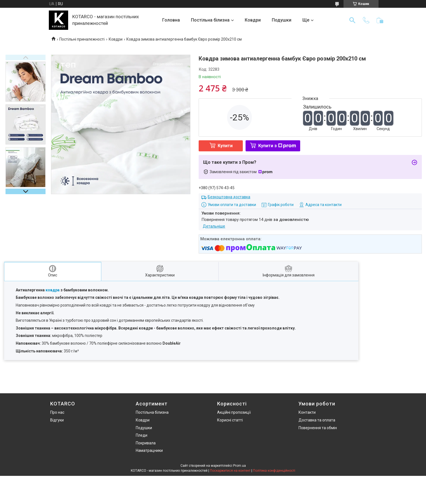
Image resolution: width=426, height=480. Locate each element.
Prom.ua (239, 466)
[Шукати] (352, 20)
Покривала (146, 443)
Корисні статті (230, 420)
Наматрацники (149, 450)
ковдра (53, 290)
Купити (225, 145)
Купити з (277, 145)
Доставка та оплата (317, 420)
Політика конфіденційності (274, 471)
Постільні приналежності (82, 39)
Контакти (307, 412)
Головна (171, 20)
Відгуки (57, 420)
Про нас (57, 412)
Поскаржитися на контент (230, 471)
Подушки (281, 20)
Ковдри (253, 20)
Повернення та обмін (318, 428)
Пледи (141, 435)
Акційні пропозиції (234, 412)
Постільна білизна (210, 20)
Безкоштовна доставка (229, 197)
